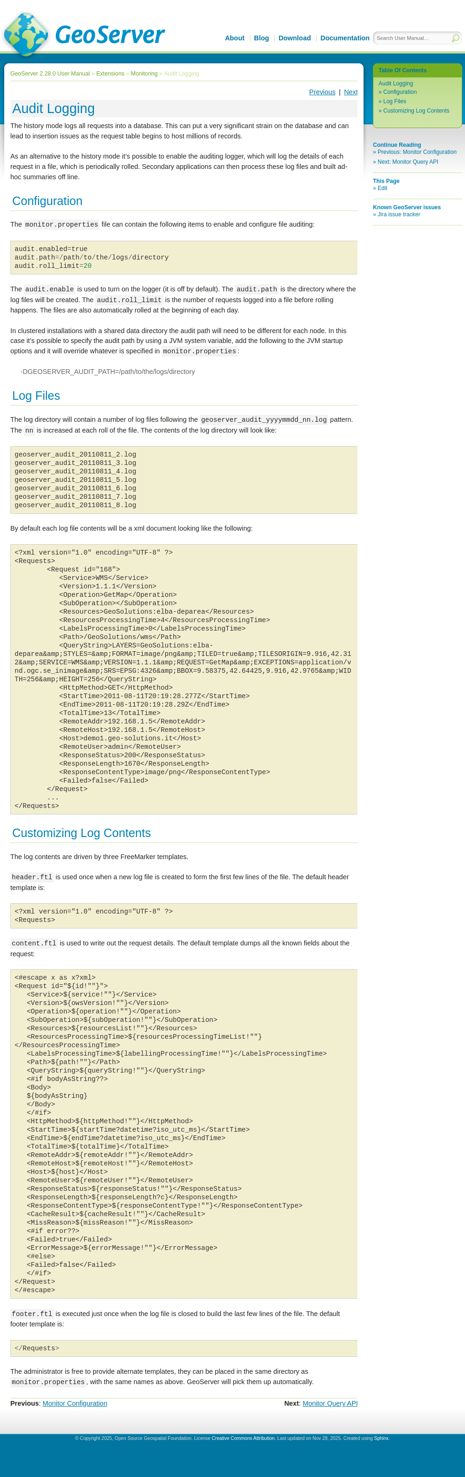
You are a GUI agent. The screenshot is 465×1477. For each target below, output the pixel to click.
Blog (261, 38)
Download (295, 38)
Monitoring (144, 73)
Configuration (400, 92)
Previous (322, 92)
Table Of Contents (402, 70)
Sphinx (381, 1438)
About (235, 38)
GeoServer (83, 35)
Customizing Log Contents (416, 110)
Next (351, 92)
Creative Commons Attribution (243, 1438)
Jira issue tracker (399, 214)
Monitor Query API (330, 1403)
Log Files (394, 101)
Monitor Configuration (75, 1403)
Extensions (110, 73)
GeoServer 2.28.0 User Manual (50, 73)
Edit (383, 188)
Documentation (345, 38)
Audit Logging (396, 83)
